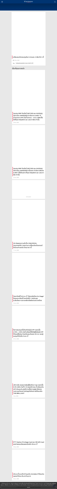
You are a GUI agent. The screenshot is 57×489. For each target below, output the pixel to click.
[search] (55, 1)
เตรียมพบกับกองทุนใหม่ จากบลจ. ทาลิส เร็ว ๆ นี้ (24, 63)
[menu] (2, 1)
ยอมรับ (28, 487)
